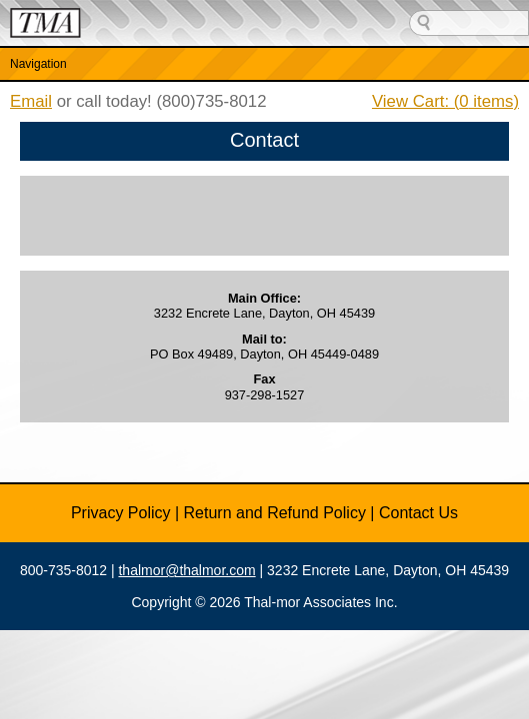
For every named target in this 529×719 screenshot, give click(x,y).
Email (31, 101)
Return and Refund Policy (275, 512)
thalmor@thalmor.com (186, 570)
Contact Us (418, 512)
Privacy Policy (121, 512)
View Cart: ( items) (445, 101)
